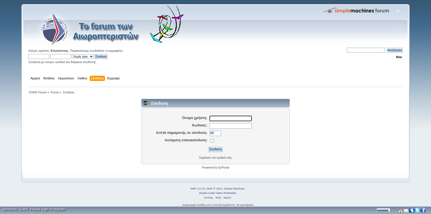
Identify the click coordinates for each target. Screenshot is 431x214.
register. (60, 209)
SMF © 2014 (214, 188)
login (44, 209)
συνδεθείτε (97, 50)
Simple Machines (234, 188)
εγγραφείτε (115, 50)
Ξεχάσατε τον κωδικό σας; (215, 157)
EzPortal (223, 167)
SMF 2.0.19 (197, 188)
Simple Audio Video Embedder (217, 192)
